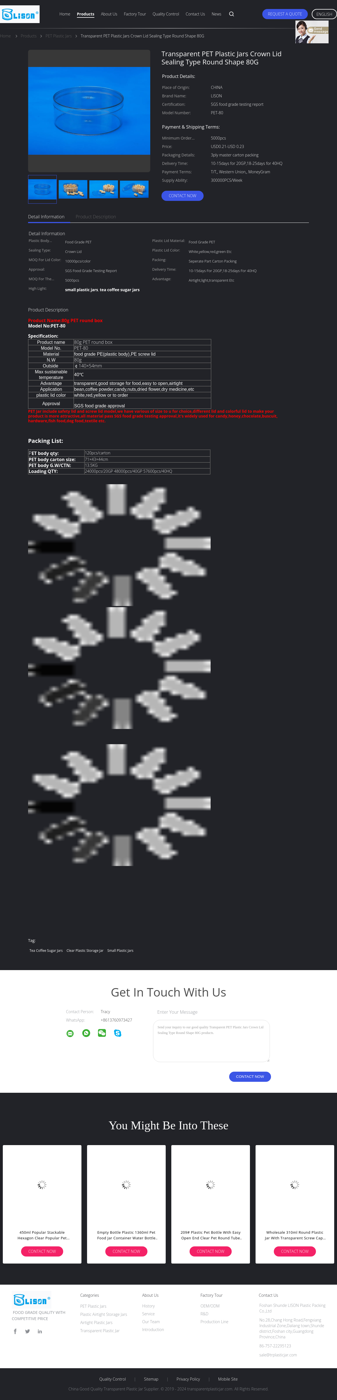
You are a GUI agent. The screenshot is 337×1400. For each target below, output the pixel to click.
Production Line (214, 1321)
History (148, 1306)
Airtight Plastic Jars (96, 1322)
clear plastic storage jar (85, 950)
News (216, 14)
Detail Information (46, 217)
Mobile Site (228, 1379)
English (324, 14)
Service (148, 1313)
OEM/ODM (210, 1306)
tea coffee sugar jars (46, 950)
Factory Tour (135, 14)
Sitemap (151, 1379)
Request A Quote (285, 14)
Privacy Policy (188, 1379)
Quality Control (166, 14)
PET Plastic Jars (93, 1306)
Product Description (96, 217)
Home (65, 14)
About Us (109, 14)
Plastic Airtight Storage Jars (103, 1314)
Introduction (153, 1329)
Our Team (151, 1321)
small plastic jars (120, 950)
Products (85, 14)
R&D (204, 1313)
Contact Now (182, 195)
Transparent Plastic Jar (100, 1330)
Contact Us (195, 14)
